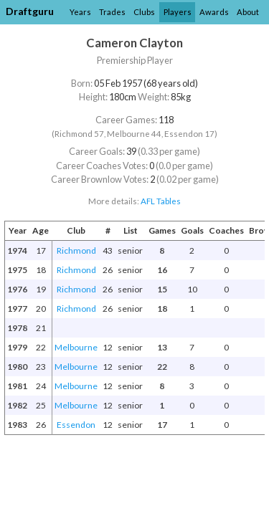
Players (178, 11)
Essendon (76, 424)
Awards (214, 11)
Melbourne (76, 347)
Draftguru (30, 11)
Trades (112, 11)
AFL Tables (161, 201)
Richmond (76, 250)
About (248, 11)
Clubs (144, 11)
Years (80, 11)
